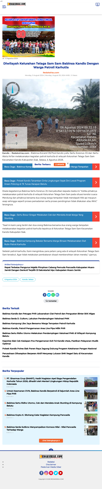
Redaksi (51, 462)
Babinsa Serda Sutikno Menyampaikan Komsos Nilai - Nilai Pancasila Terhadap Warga (41, 428)
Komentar (51, 301)
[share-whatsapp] (53, 295)
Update (59, 164)
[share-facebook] (44, 295)
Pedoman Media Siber (51, 467)
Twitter (57, 474)
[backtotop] (51, 451)
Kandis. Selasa (27, 279)
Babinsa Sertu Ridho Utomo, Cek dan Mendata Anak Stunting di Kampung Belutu (44, 404)
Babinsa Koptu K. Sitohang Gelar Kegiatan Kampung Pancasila (38, 415)
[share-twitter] (49, 295)
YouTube (62, 474)
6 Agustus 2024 (11, 279)
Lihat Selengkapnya (51, 441)
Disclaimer (51, 464)
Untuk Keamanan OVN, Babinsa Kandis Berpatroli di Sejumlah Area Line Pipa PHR (43, 392)
